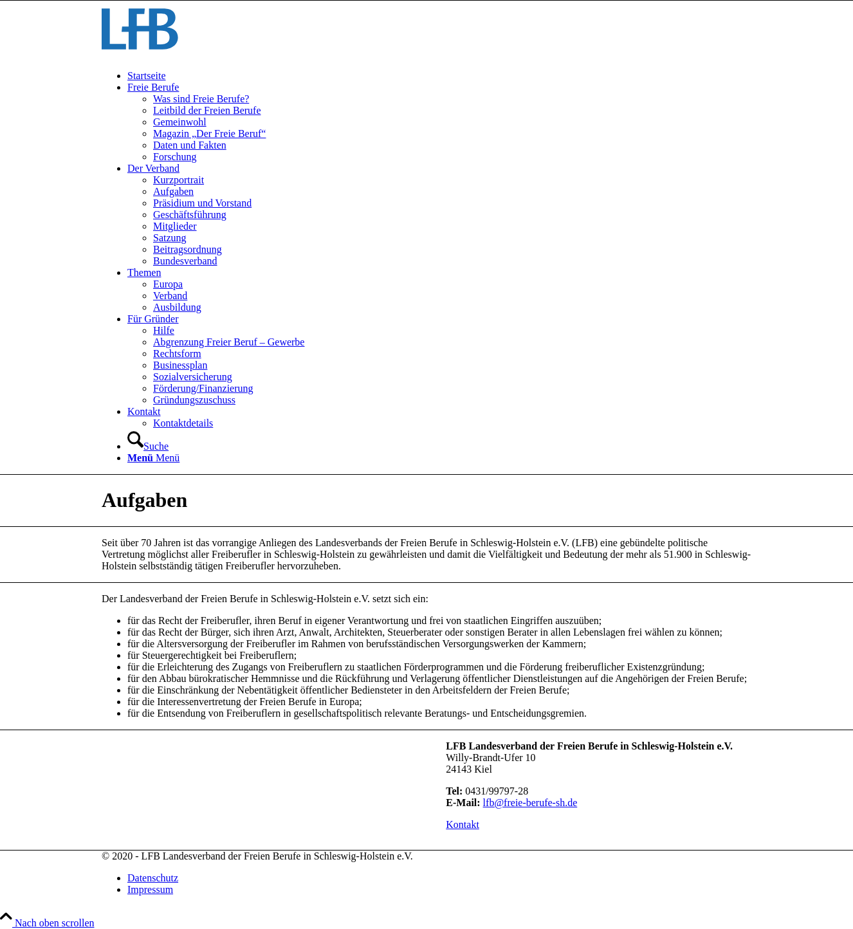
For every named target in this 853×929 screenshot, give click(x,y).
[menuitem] (439, 76)
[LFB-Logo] (140, 53)
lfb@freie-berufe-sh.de (530, 802)
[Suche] (148, 446)
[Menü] (153, 457)
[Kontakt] (462, 824)
